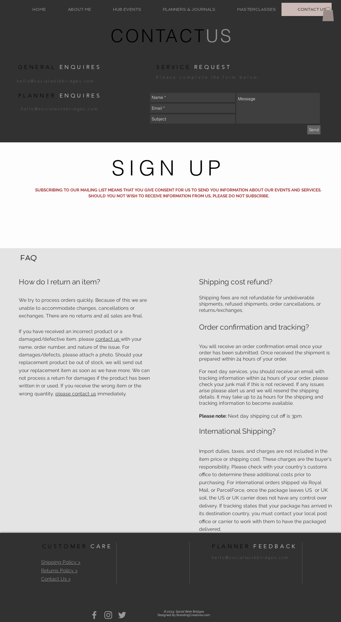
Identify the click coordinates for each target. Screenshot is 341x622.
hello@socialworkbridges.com (55, 81)
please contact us (75, 393)
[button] (328, 14)
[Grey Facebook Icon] (94, 615)
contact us (108, 339)
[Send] (313, 129)
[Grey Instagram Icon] (108, 615)
